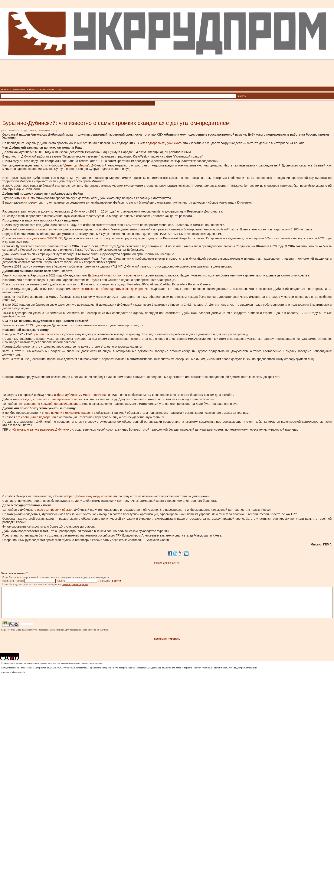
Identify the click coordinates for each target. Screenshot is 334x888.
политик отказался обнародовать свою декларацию (110, 289)
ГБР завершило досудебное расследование (48, 403)
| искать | (242, 96)
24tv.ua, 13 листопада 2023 (42, 130)
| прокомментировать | (167, 645)
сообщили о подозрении (38, 417)
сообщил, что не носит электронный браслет (49, 399)
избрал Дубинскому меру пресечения (80, 394)
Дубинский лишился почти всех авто (113, 275)
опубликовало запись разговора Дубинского (40, 429)
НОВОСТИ (6, 89)
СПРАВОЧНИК (47, 89)
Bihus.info (27, 198)
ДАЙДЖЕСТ (32, 89)
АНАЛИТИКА (19, 89)
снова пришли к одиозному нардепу (67, 412)
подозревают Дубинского (163, 143)
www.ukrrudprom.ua (66, 674)
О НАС (59, 89)
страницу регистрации (75, 584)
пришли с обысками (46, 334)
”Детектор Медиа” (75, 165)
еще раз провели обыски (54, 509)
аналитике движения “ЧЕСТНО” (39, 238)
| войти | (117, 580)
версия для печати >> (167, 562)
